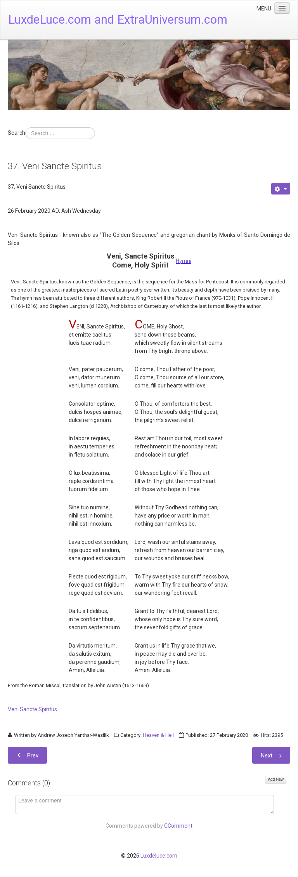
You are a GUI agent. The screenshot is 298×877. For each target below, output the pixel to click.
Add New (276, 779)
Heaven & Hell (158, 735)
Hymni (183, 261)
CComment (178, 826)
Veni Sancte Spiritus (32, 709)
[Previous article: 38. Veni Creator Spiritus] (27, 755)
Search (16, 133)
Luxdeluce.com (158, 856)
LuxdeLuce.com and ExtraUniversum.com (117, 19)
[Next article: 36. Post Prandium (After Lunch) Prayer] (271, 755)
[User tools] (280, 189)
